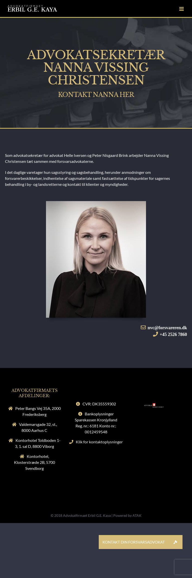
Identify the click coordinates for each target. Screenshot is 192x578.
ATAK (137, 515)
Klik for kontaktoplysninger (99, 441)
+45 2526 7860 (173, 334)
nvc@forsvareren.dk (167, 327)
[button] (175, 542)
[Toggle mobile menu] (181, 8)
